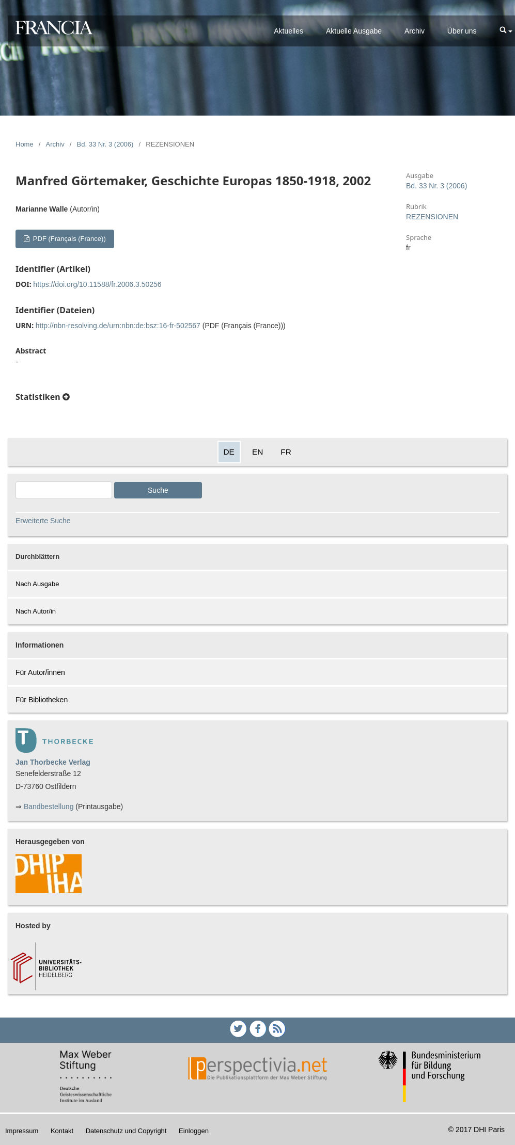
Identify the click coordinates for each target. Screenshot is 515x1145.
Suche (158, 490)
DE (229, 451)
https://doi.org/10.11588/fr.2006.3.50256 (97, 284)
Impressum (21, 1131)
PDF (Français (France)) (68, 239)
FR (285, 451)
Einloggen (194, 1131)
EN (257, 451)
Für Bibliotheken (41, 700)
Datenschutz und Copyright (126, 1131)
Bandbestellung (49, 806)
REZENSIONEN (432, 217)
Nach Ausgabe (37, 584)
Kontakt (62, 1131)
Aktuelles (288, 31)
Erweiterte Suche (43, 521)
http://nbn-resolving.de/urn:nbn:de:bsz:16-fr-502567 (118, 325)
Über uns (462, 31)
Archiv (414, 31)
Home (24, 144)
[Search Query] (63, 490)
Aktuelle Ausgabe (354, 31)
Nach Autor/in (35, 611)
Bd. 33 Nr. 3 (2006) (105, 144)
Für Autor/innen (40, 672)
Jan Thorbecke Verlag (52, 762)
